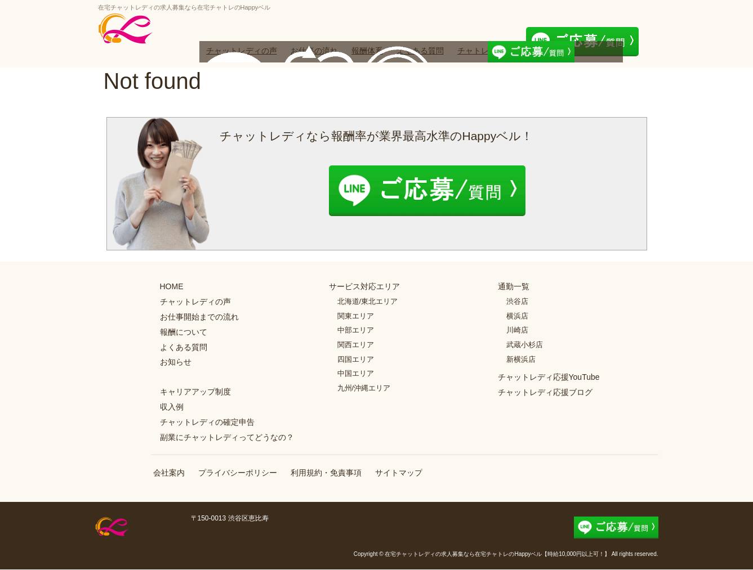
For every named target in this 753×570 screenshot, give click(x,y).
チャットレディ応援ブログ (545, 392)
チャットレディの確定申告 (207, 422)
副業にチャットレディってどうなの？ (227, 437)
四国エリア (355, 359)
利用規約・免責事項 (326, 473)
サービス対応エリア (364, 286)
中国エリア (355, 373)
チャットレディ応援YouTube (549, 377)
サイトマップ (398, 473)
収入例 (172, 406)
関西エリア (355, 344)
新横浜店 (521, 359)
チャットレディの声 (241, 50)
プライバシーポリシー (237, 473)
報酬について (183, 331)
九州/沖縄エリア (364, 388)
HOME (172, 286)
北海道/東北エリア (367, 301)
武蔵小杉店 (524, 344)
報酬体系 (367, 50)
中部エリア (355, 330)
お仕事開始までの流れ (199, 316)
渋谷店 (517, 301)
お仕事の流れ (314, 50)
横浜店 (517, 316)
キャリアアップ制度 (195, 391)
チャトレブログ (485, 50)
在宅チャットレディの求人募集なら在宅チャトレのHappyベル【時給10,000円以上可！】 (497, 554)
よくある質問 (420, 50)
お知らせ (175, 362)
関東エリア (355, 316)
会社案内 (169, 473)
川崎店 (517, 330)
